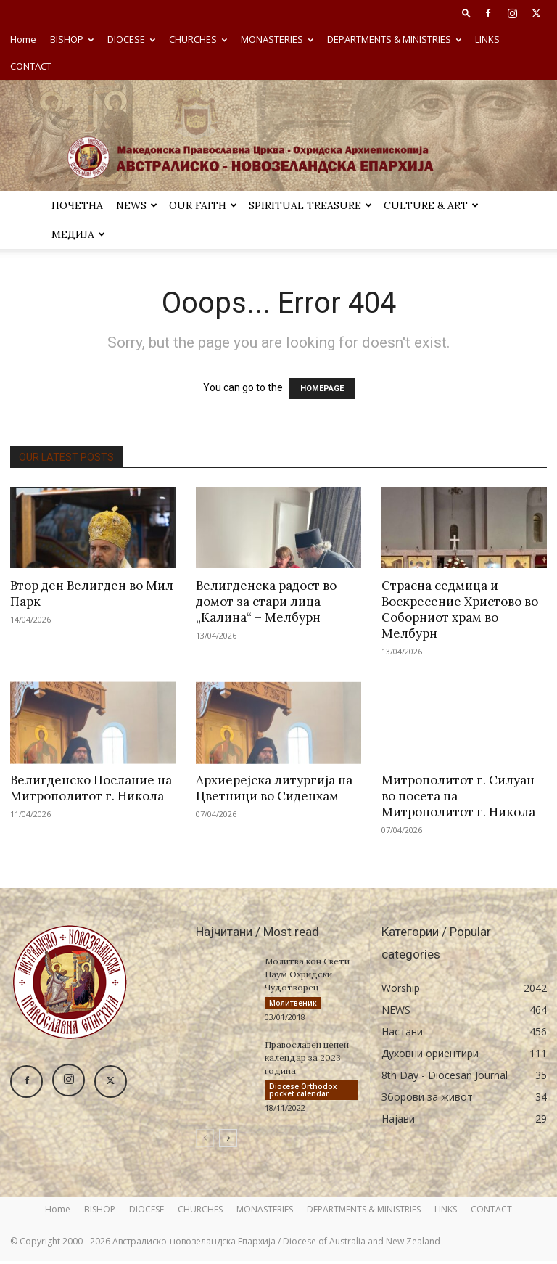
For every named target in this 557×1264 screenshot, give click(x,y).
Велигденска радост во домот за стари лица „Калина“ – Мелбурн (266, 601)
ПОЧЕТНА (77, 205)
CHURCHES (198, 39)
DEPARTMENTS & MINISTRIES (394, 39)
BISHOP (72, 39)
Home (23, 39)
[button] (466, 12)
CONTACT (30, 66)
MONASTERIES (277, 39)
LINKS (487, 39)
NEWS (136, 205)
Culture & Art (431, 205)
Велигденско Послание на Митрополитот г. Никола (91, 788)
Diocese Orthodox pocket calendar (303, 1091)
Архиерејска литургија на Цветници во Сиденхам (274, 788)
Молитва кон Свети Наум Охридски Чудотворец (307, 974)
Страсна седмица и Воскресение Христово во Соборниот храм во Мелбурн (459, 609)
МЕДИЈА (78, 234)
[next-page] (228, 1141)
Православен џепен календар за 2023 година (307, 1059)
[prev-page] (205, 1141)
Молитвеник (293, 1003)
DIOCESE (131, 39)
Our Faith (203, 205)
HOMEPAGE (322, 388)
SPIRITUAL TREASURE (310, 205)
